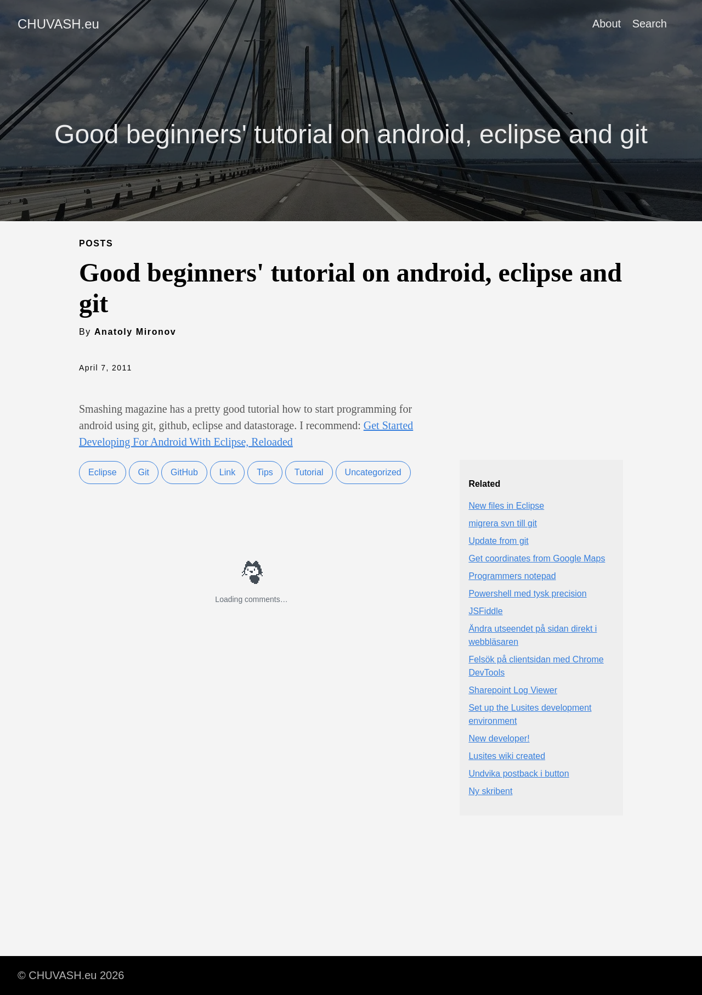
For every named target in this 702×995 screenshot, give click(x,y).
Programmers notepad (512, 576)
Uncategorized (373, 472)
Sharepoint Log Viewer (512, 690)
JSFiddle (485, 611)
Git (143, 472)
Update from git (498, 541)
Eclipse (102, 472)
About (606, 24)
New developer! (498, 738)
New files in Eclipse (506, 505)
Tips (265, 472)
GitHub (184, 472)
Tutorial (309, 472)
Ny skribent (490, 791)
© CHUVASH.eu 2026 (71, 975)
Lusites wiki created (506, 756)
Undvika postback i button (518, 773)
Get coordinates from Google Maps (536, 558)
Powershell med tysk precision (527, 593)
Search (649, 24)
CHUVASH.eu (58, 23)
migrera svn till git (502, 523)
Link (227, 472)
